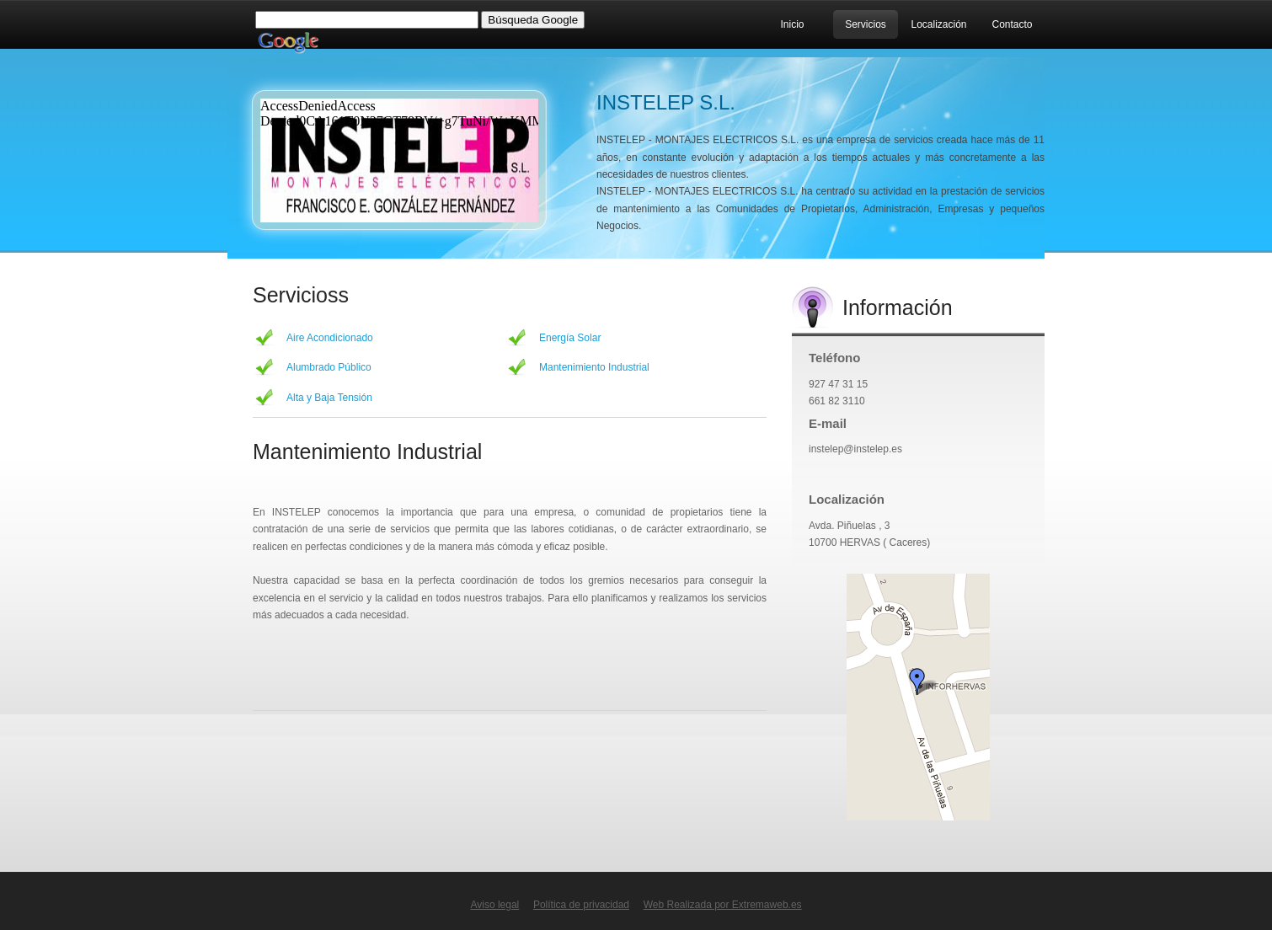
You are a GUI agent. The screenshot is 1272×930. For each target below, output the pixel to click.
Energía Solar (570, 338)
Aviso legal (494, 905)
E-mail (828, 423)
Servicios (865, 24)
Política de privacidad (581, 905)
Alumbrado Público (328, 367)
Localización (938, 24)
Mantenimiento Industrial (594, 367)
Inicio (792, 24)
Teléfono (834, 357)
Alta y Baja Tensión (329, 398)
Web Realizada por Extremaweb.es (723, 905)
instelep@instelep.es (855, 449)
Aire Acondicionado (329, 338)
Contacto (1011, 24)
